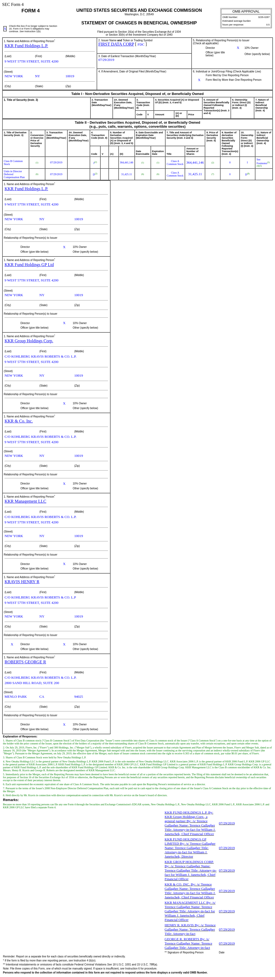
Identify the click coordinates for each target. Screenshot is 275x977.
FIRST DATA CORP (116, 44)
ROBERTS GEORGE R (25, 662)
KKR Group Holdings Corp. (29, 341)
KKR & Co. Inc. (19, 421)
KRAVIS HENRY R (22, 581)
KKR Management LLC (25, 501)
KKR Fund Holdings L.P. (26, 45)
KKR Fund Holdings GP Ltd (29, 264)
